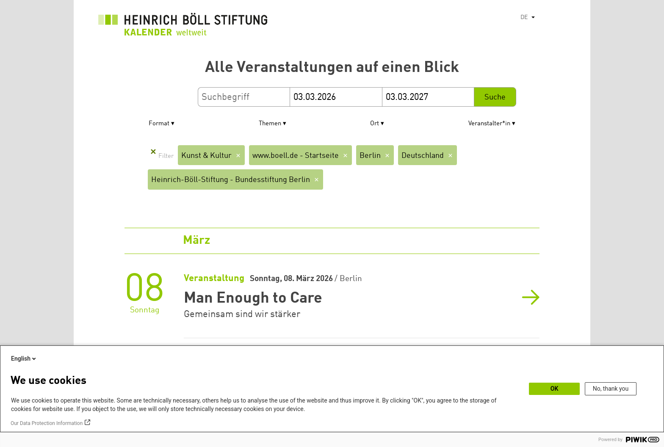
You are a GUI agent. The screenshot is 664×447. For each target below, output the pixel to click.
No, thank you (611, 388)
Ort (374, 124)
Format (159, 124)
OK (555, 388)
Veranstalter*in (489, 124)
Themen (270, 124)
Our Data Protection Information (47, 423)
